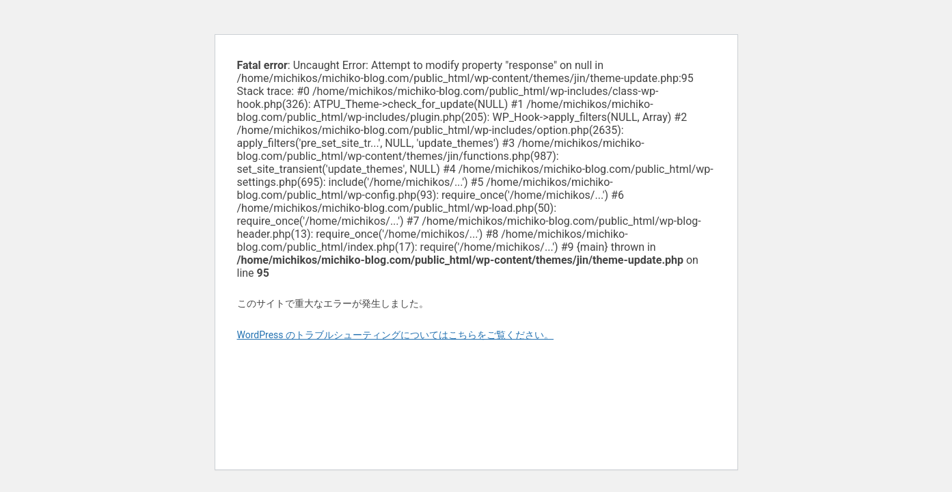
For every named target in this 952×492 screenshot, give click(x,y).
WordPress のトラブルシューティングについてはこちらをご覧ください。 (395, 334)
